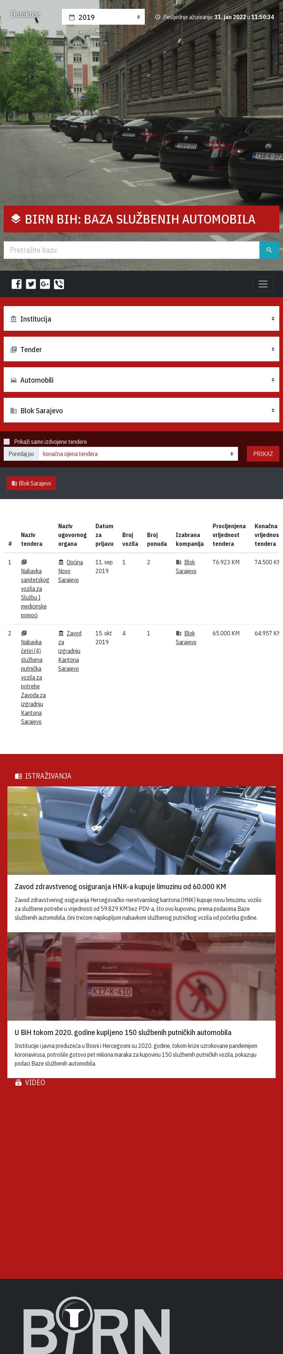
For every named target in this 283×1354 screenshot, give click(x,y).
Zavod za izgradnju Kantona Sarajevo (69, 650)
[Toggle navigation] (263, 284)
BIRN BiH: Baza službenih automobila (140, 219)
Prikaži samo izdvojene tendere (50, 441)
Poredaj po (21, 453)
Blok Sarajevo (31, 483)
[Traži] (132, 250)
